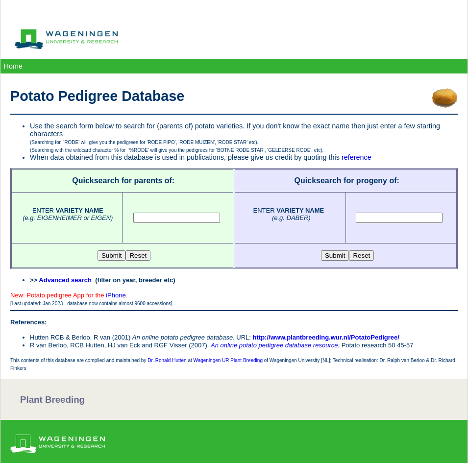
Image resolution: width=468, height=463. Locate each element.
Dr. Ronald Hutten (167, 360)
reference (356, 157)
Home (13, 66)
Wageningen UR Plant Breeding (228, 360)
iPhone (115, 295)
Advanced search (65, 280)
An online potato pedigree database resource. (275, 345)
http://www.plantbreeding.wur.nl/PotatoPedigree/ (326, 337)
